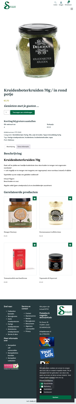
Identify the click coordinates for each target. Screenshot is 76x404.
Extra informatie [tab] (23, 147)
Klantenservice (31, 316)
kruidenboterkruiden (41, 137)
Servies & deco (13, 334)
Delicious (11, 140)
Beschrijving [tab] (11, 147)
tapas (51, 137)
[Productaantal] (7, 112)
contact (52, 377)
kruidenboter (29, 137)
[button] (41, 384)
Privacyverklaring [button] (46, 380)
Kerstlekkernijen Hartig (20, 135)
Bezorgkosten (12, 316)
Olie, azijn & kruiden (36, 135)
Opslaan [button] (55, 397)
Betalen (28, 318)
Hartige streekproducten (16, 137)
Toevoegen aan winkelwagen (22, 112)
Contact (28, 313)
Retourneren (30, 324)
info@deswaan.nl (45, 331)
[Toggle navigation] (72, 9)
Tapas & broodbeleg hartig (52, 135)
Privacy (28, 331)
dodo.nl (32, 401)
